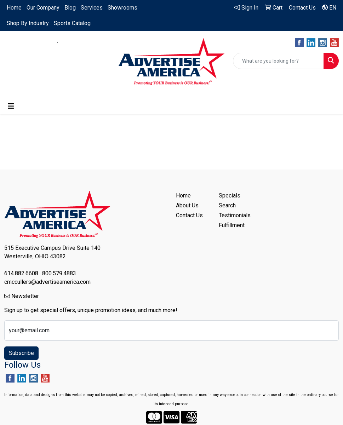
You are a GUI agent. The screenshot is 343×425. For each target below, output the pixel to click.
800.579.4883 (81, 42)
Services (92, 7)
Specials (229, 195)
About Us (187, 205)
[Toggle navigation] (11, 106)
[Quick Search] (278, 61)
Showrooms (122, 7)
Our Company (43, 7)
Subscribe (21, 353)
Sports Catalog (72, 23)
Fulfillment (232, 225)
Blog (70, 7)
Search (227, 205)
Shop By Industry (28, 23)
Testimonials (235, 215)
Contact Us (189, 215)
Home (14, 7)
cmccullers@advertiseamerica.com (57, 50)
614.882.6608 (34, 42)
